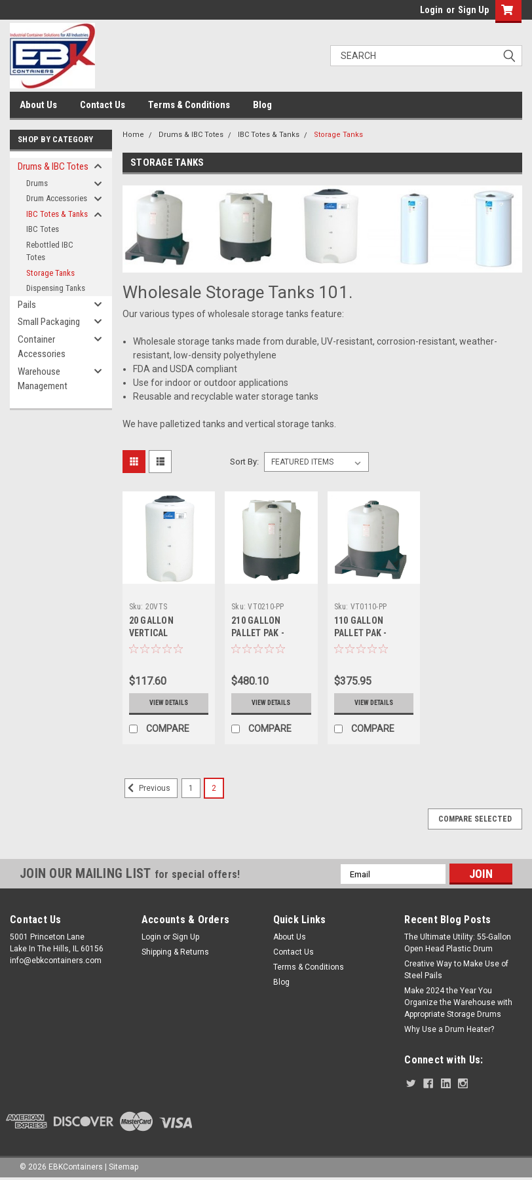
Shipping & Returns (175, 952)
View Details (168, 702)
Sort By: (244, 461)
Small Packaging (49, 322)
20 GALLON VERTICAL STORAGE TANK (160, 633)
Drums (37, 183)
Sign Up (473, 10)
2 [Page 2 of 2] (214, 788)
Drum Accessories (56, 198)
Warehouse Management (42, 379)
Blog (262, 105)
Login (431, 10)
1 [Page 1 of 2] (191, 788)
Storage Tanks (50, 273)
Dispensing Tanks (55, 288)
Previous (147, 788)
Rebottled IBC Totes (49, 251)
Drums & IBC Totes (53, 166)
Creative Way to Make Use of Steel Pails (456, 969)
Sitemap (123, 1166)
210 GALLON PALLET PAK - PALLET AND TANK (267, 633)
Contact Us (102, 105)
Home (133, 134)
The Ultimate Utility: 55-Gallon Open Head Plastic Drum (457, 942)
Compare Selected (475, 819)
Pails (27, 305)
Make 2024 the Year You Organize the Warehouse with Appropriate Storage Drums (458, 1002)
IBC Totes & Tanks (57, 214)
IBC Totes (42, 229)
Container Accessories (42, 346)
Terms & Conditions (189, 105)
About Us (38, 105)
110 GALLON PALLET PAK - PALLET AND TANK (370, 633)
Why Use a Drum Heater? (449, 1029)
